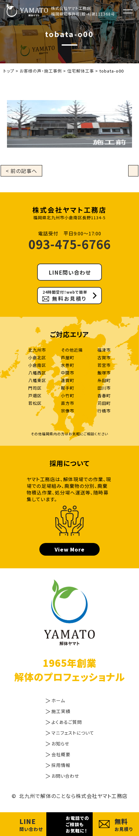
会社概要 (60, 754)
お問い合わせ (65, 776)
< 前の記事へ (21, 171)
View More (70, 549)
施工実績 (60, 711)
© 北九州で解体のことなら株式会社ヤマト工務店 (70, 796)
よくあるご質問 (66, 722)
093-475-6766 (69, 244)
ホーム (58, 700)
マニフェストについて (72, 733)
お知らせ (60, 743)
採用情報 (60, 765)
